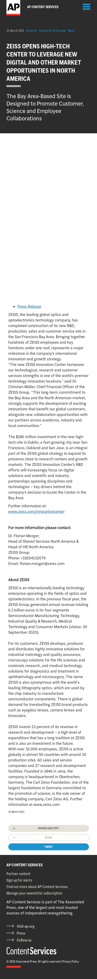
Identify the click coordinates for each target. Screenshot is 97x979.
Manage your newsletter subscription (34, 893)
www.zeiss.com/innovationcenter (36, 511)
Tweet (48, 847)
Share (48, 837)
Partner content (18, 873)
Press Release (29, 306)
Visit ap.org (25, 926)
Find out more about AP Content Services (37, 886)
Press (21, 933)
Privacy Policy (70, 961)
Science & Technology (52, 30)
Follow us (24, 940)
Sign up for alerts (19, 880)
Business (31, 30)
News (71, 30)
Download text (48, 828)
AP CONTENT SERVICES (24, 864)
